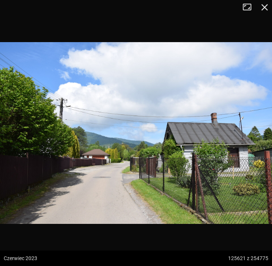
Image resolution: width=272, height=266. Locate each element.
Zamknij (264, 7)
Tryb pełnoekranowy (249, 7)
